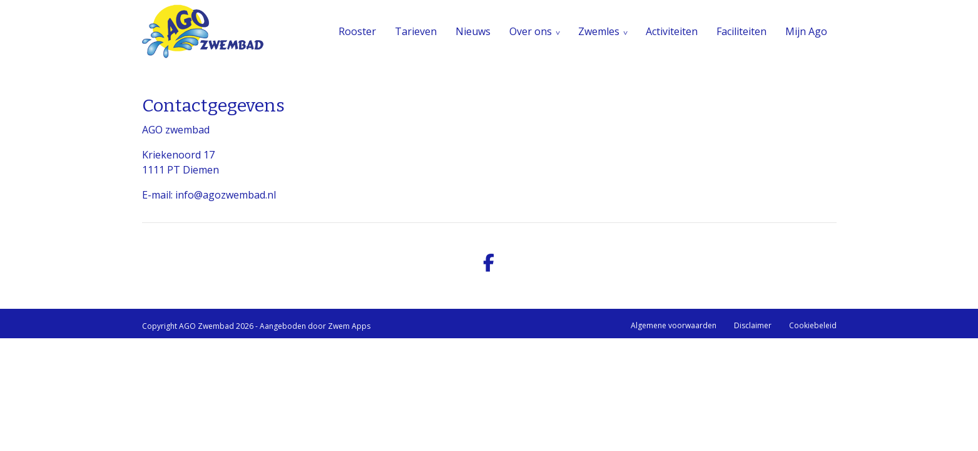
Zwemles (598, 31)
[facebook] (489, 263)
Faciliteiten (741, 31)
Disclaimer (753, 325)
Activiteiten (672, 31)
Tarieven (416, 31)
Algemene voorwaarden (673, 325)
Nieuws (473, 31)
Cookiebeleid (813, 325)
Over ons (530, 31)
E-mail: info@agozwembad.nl (209, 195)
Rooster (357, 31)
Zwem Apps (349, 326)
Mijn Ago (806, 31)
